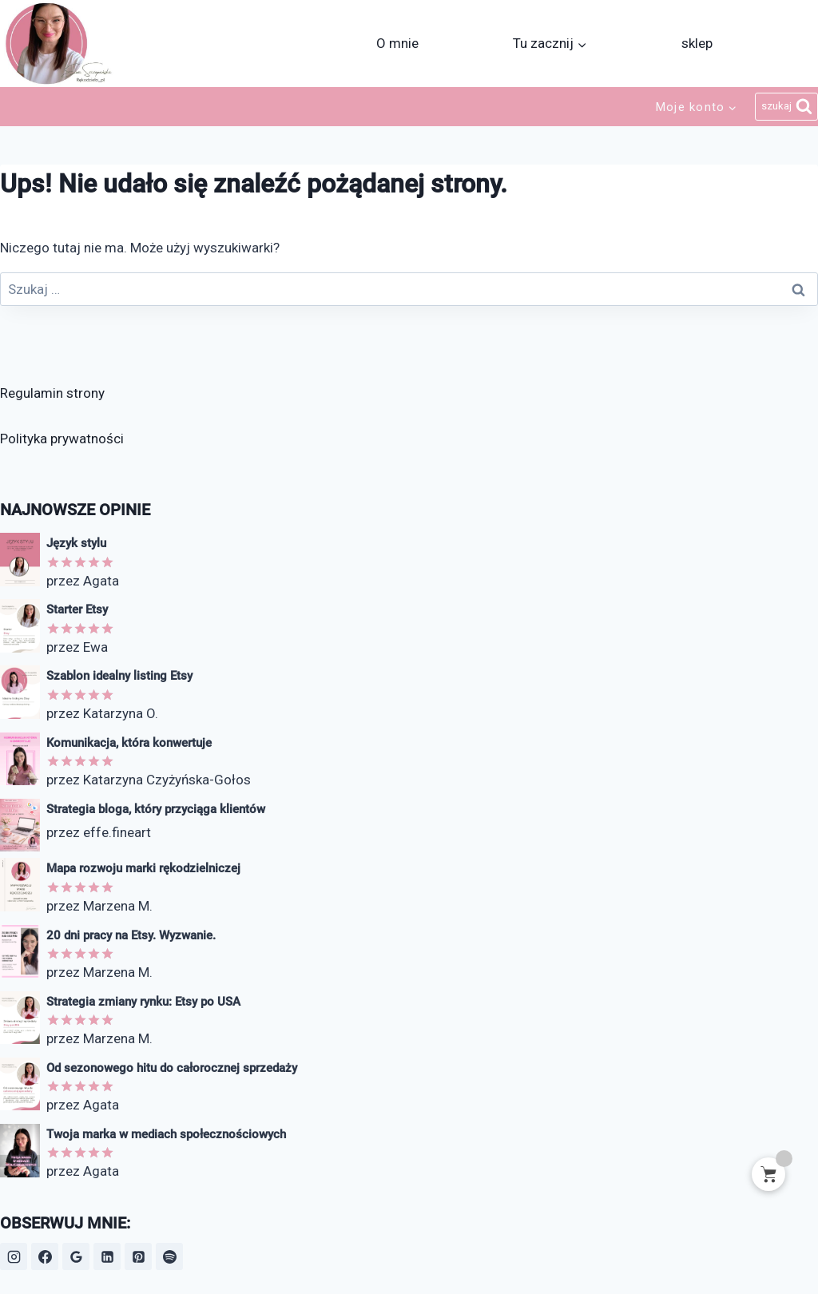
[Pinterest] (138, 1256)
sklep (697, 43)
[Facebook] (44, 1256)
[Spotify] (169, 1256)
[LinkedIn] (107, 1256)
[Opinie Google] (75, 1256)
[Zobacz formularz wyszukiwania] (786, 107)
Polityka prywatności (62, 439)
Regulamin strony (52, 393)
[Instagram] (13, 1256)
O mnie (397, 43)
